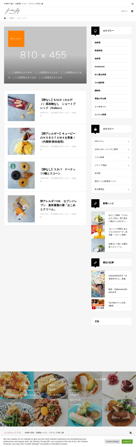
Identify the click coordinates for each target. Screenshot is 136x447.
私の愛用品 (99, 189)
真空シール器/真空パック (105, 181)
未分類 (97, 173)
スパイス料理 (100, 115)
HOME (7, 385)
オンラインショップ (12, 403)
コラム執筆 (99, 157)
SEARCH (132, 3)
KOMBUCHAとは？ (32, 390)
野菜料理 (98, 51)
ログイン (124, 11)
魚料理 (97, 59)
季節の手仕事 (100, 99)
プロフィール (10, 390)
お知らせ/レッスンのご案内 (106, 149)
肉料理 (97, 42)
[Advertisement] (111, 346)
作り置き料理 (100, 75)
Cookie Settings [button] (112, 441)
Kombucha (99, 67)
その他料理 (99, 83)
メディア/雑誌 (101, 165)
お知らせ (28, 385)
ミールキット (100, 107)
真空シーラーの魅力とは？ (12, 396)
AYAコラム (99, 141)
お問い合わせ (29, 395)
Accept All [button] (127, 441)
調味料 (97, 91)
